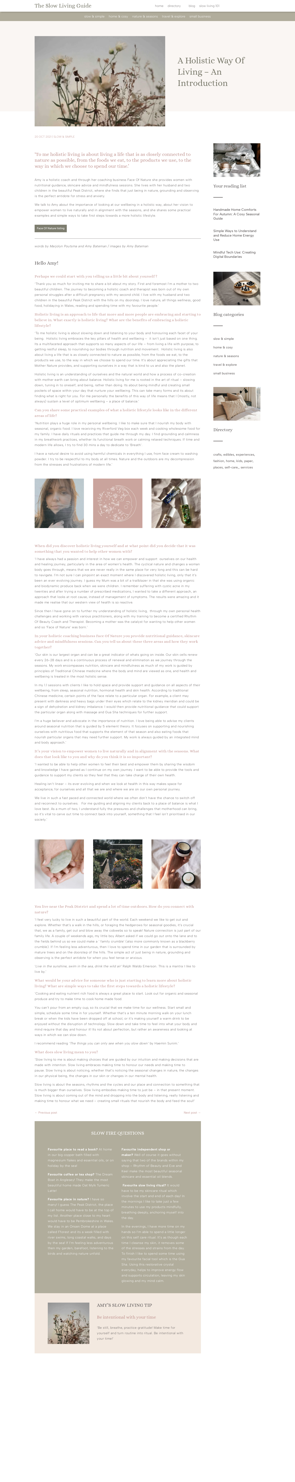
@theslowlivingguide (101, 1392)
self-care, (232, 467)
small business (200, 16)
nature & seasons (145, 16)
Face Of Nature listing (51, 228)
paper (248, 461)
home (159, 6)
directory (174, 6)
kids (239, 461)
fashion (218, 461)
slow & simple (94, 16)
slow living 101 (209, 6)
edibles (228, 454)
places (218, 467)
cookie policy (199, 1475)
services (247, 467)
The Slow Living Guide (63, 5)
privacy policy (177, 1475)
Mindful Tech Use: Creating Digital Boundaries (234, 254)
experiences (245, 454)
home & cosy (118, 16)
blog (192, 6)
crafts (217, 454)
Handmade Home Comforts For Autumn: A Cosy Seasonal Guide (236, 214)
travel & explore (173, 16)
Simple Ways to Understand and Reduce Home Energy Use (234, 235)
